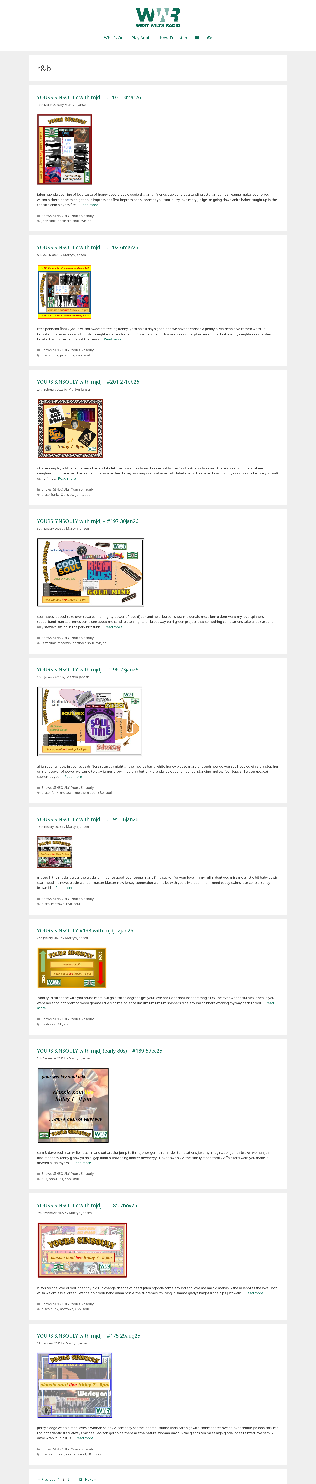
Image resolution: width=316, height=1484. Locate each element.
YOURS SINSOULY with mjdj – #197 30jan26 (98, 514)
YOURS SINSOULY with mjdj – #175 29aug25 (99, 1315)
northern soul (64, 219)
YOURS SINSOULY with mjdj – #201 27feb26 (99, 377)
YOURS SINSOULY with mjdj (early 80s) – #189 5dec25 (113, 1034)
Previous (46, 1456)
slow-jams (71, 488)
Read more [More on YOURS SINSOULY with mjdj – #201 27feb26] (67, 473)
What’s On (114, 38)
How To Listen (173, 38)
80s (44, 1161)
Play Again (142, 38)
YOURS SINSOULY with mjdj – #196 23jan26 (98, 660)
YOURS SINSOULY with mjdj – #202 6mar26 (98, 245)
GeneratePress (184, 1478)
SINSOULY (59, 214)
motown (60, 634)
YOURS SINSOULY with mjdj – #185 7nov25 (97, 1187)
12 (80, 1456)
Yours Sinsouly (77, 214)
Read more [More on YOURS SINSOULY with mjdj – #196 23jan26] (73, 766)
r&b (77, 219)
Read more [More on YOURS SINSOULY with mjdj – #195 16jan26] (64, 875)
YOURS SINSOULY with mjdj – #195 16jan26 (98, 807)
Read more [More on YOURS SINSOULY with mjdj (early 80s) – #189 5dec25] (82, 1146)
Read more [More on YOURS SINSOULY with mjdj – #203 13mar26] (89, 204)
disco (45, 351)
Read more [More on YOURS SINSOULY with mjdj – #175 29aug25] (84, 1417)
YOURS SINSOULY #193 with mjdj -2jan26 (95, 916)
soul (84, 219)
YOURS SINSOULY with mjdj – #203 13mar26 (100, 97)
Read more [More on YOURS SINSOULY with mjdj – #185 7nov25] (254, 1274)
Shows (46, 214)
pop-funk (54, 1161)
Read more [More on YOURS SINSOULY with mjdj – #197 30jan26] (113, 619)
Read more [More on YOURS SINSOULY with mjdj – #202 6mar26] (113, 336)
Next (91, 1456)
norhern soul (71, 1432)
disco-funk (48, 488)
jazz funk (47, 219)
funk (53, 351)
